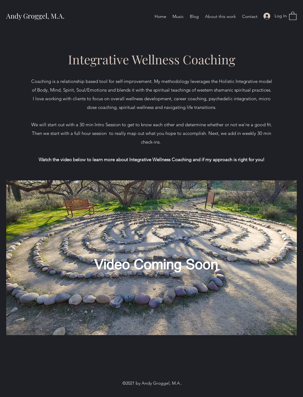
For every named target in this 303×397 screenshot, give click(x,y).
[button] (293, 15)
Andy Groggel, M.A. (35, 15)
